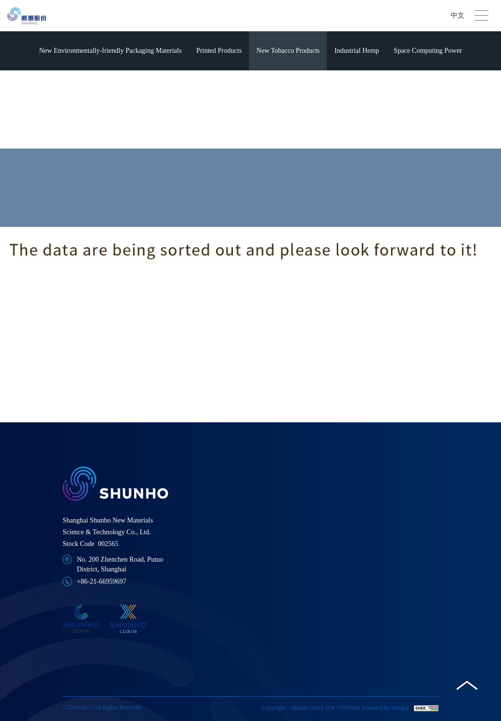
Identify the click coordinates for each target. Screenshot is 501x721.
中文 (457, 15)
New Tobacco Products (287, 50)
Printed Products (219, 50)
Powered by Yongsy (385, 707)
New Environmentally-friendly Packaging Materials (110, 50)
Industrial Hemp (356, 50)
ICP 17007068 (342, 707)
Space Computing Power (428, 50)
